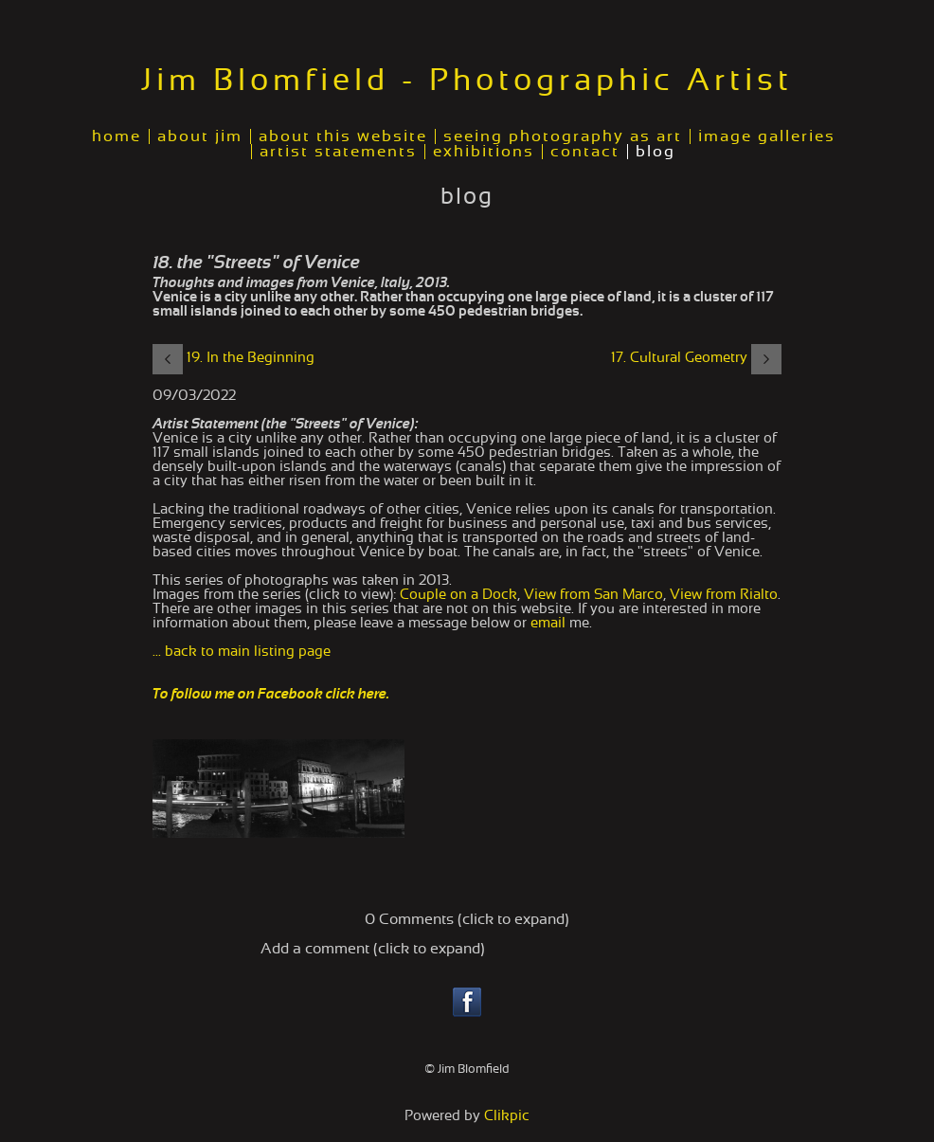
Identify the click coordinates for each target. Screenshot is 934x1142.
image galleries (766, 136)
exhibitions (483, 151)
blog (655, 151)
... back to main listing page (242, 651)
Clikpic (507, 1116)
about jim (199, 136)
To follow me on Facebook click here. (271, 694)
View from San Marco (593, 595)
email (548, 623)
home (116, 136)
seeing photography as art (562, 136)
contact (585, 151)
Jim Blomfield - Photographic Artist (467, 80)
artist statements (338, 151)
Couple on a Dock (458, 595)
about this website (343, 136)
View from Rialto (724, 595)
